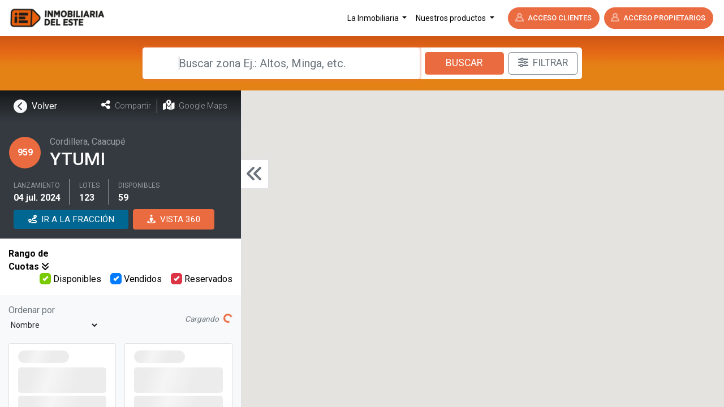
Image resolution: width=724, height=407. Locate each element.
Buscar (464, 62)
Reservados (201, 278)
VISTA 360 (174, 219)
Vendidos (136, 278)
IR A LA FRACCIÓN (71, 219)
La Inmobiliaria (373, 18)
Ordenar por (31, 310)
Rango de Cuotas (28, 259)
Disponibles (70, 278)
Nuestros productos (452, 18)
